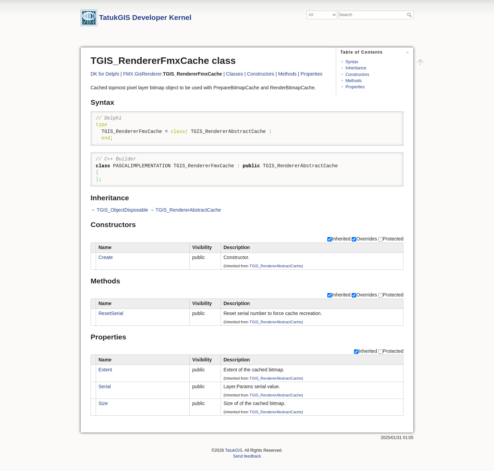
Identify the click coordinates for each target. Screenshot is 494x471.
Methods (353, 80)
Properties (355, 87)
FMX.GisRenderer (142, 74)
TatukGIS (233, 450)
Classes (234, 74)
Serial (104, 386)
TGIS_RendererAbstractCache (188, 210)
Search (410, 14)
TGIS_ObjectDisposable (122, 210)
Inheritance (355, 68)
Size (103, 403)
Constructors (357, 74)
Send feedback (247, 456)
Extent (105, 369)
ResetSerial (110, 313)
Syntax (351, 61)
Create (105, 257)
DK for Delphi (105, 74)
